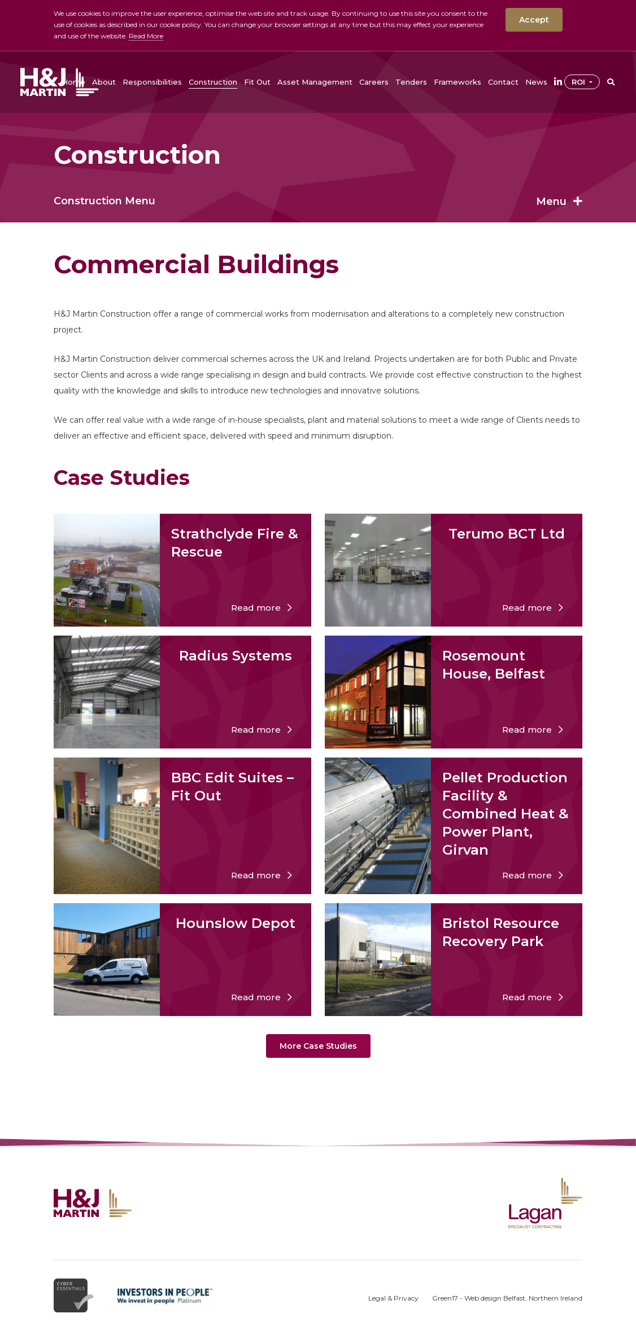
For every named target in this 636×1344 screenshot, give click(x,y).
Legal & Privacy (393, 1298)
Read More (146, 36)
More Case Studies (318, 1046)
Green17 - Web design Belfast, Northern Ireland (507, 1298)
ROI (579, 81)
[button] (104, 82)
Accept (534, 20)
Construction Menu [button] (318, 201)
